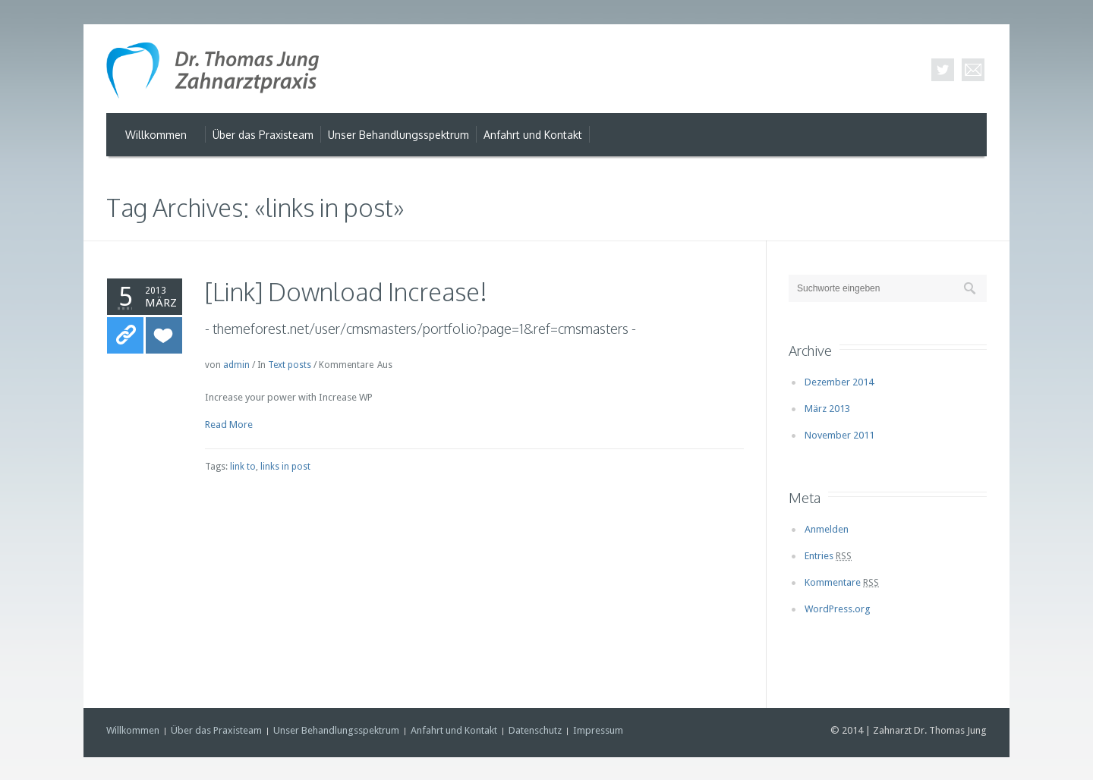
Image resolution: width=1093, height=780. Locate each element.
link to (243, 466)
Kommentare (842, 582)
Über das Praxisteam (216, 730)
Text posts (289, 365)
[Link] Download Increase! (346, 291)
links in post (285, 466)
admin (236, 365)
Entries (828, 555)
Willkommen (132, 730)
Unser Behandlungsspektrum (336, 730)
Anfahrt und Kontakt (454, 730)
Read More (229, 424)
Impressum (598, 730)
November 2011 (839, 435)
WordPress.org (838, 609)
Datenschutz (535, 730)
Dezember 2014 (839, 382)
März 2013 (827, 408)
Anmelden (827, 529)
